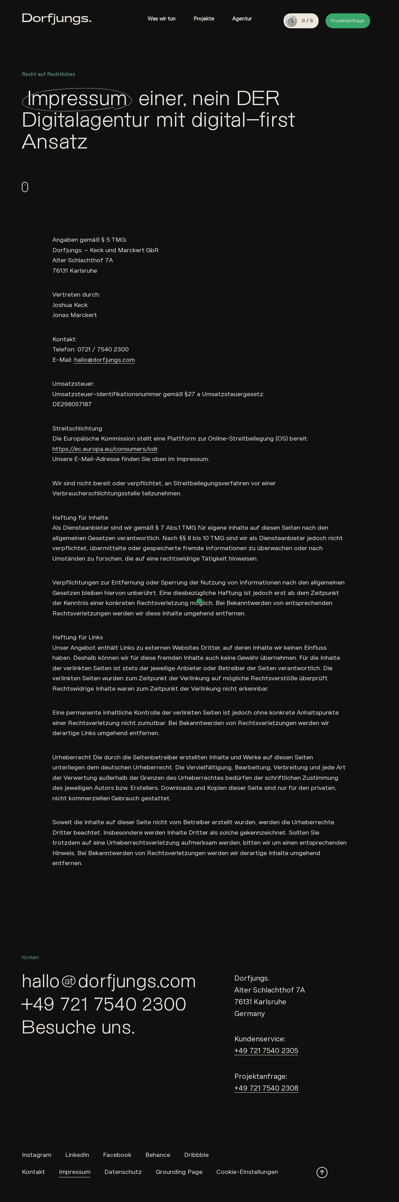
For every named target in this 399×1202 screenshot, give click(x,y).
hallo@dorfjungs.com (104, 360)
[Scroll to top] (322, 1172)
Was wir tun (161, 19)
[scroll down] (25, 187)
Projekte (203, 19)
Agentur (242, 19)
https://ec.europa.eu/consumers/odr (104, 449)
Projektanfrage (348, 21)
